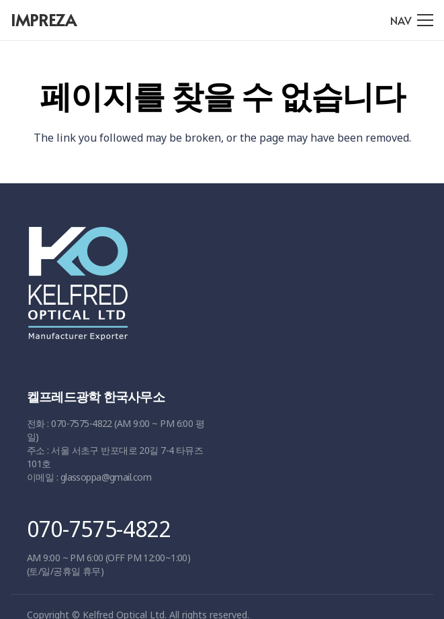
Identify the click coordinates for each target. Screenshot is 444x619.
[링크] (217, 290)
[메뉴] (412, 20)
